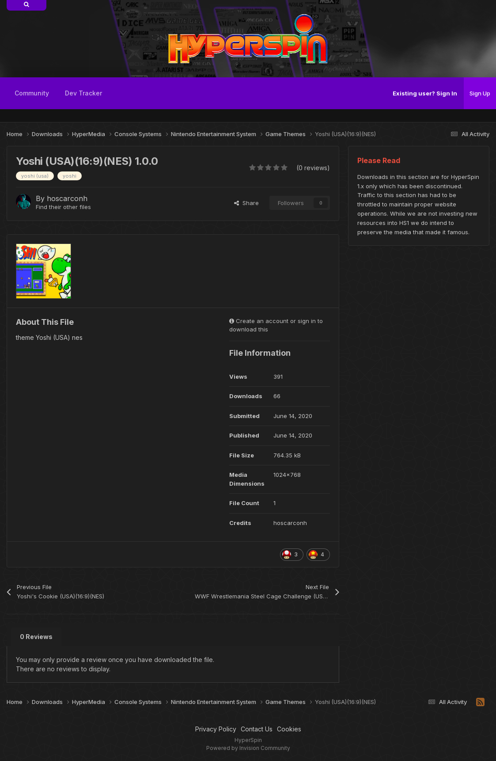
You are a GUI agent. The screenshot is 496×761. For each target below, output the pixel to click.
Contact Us (257, 729)
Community (32, 93)
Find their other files (63, 206)
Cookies (289, 729)
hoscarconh (67, 198)
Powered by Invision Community (248, 748)
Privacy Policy (215, 729)
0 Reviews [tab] (36, 636)
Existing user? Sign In (425, 93)
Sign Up (479, 93)
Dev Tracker (83, 93)
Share (246, 202)
